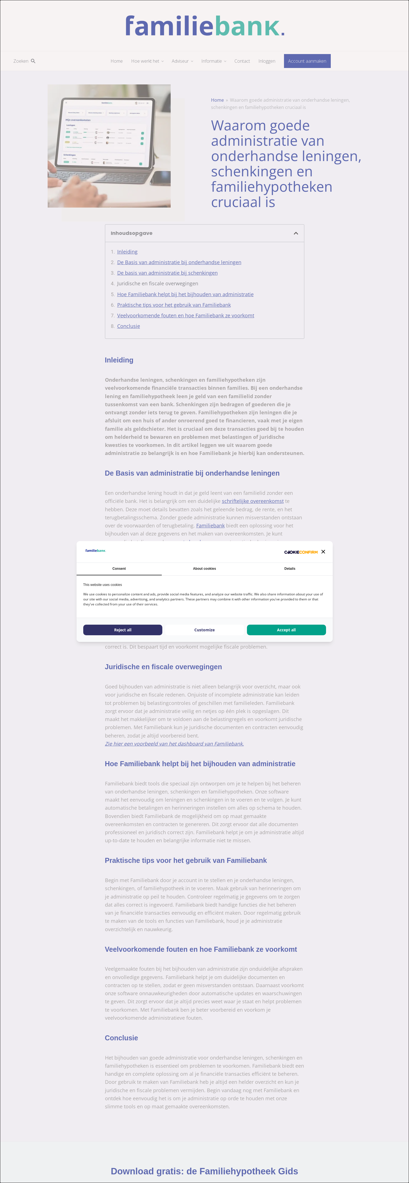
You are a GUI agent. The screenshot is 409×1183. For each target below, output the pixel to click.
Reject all (122, 629)
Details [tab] (290, 569)
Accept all (286, 629)
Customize (204, 629)
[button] (323, 551)
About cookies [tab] (204, 569)
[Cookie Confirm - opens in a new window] (301, 552)
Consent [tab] (119, 569)
